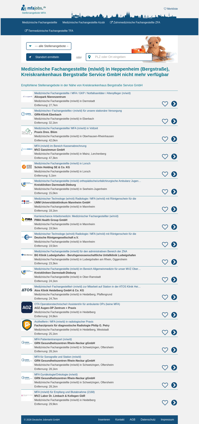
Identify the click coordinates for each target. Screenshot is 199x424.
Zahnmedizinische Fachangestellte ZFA (135, 22)
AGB (132, 419)
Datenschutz (148, 419)
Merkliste (171, 8)
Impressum (167, 419)
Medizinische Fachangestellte (39, 22)
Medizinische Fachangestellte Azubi (83, 22)
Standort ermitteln (47, 57)
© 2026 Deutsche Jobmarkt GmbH (42, 419)
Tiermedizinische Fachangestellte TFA (49, 30)
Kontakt (119, 419)
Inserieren (104, 419)
